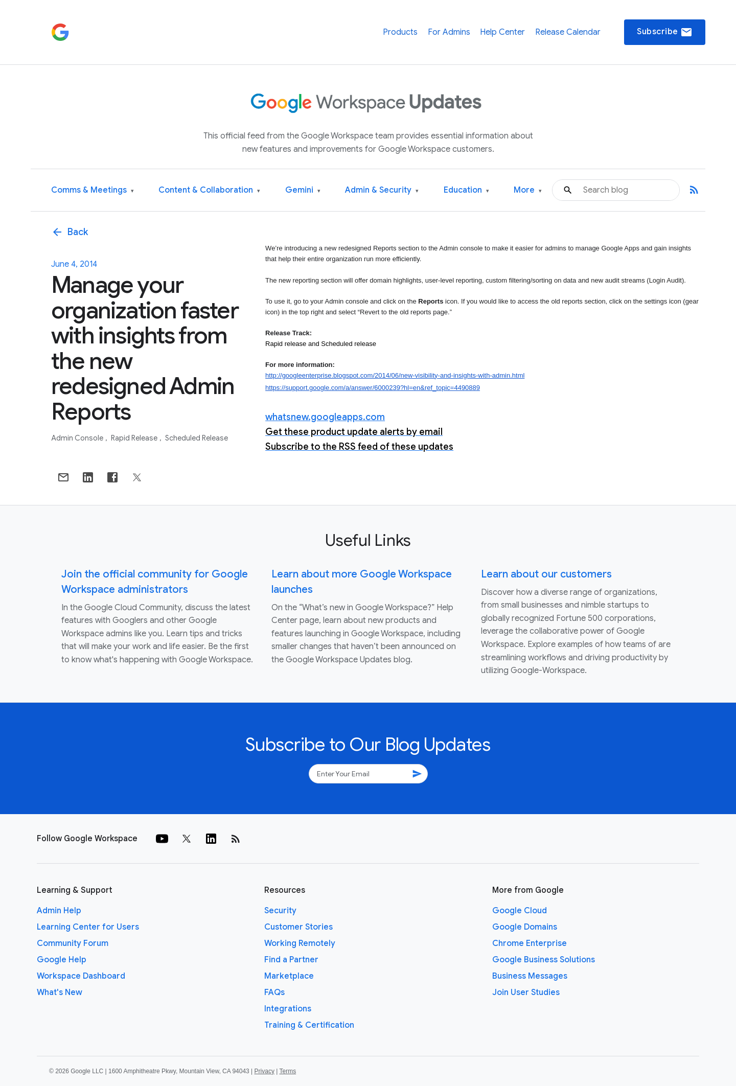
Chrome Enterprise (529, 943)
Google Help (61, 960)
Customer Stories (298, 927)
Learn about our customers (546, 574)
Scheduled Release (196, 438)
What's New (59, 992)
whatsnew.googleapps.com (325, 417)
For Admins (449, 32)
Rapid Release (135, 438)
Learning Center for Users (88, 927)
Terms (287, 1071)
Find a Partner (291, 960)
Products (400, 32)
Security (280, 911)
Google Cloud (519, 911)
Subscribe (665, 32)
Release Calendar (568, 32)
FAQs (274, 992)
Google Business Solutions (543, 960)
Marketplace (289, 976)
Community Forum (72, 943)
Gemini (302, 190)
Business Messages (529, 976)
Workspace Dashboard (81, 976)
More (528, 190)
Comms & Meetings (92, 190)
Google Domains (524, 927)
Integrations (287, 1009)
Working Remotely (299, 943)
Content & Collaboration (209, 190)
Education (466, 190)
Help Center (502, 32)
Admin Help (59, 911)
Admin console (78, 438)
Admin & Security (382, 190)
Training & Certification (309, 1025)
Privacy (264, 1071)
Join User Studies (526, 992)
